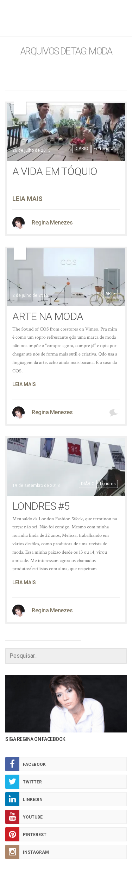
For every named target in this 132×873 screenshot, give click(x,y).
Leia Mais (27, 198)
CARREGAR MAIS (104, 640)
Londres (108, 483)
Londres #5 (40, 506)
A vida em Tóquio (54, 171)
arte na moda (47, 316)
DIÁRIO (81, 148)
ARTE (110, 293)
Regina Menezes (52, 222)
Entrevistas (105, 148)
